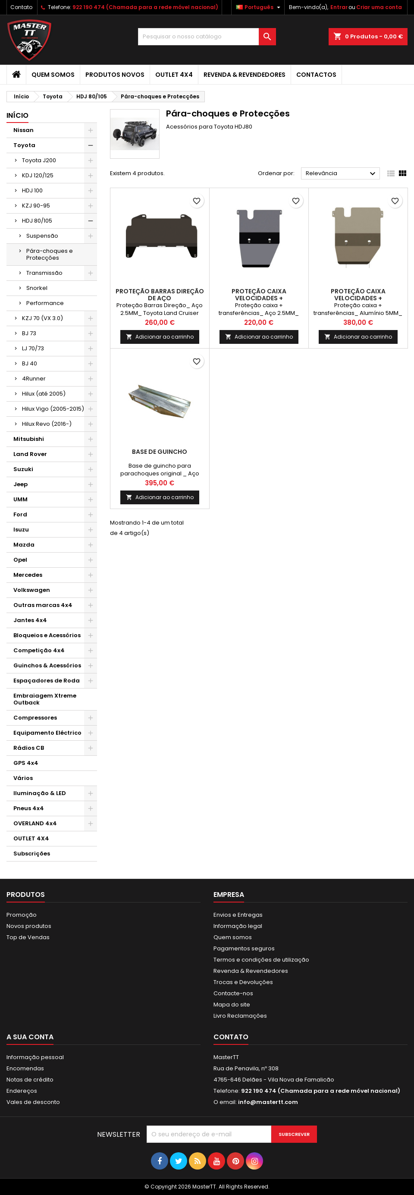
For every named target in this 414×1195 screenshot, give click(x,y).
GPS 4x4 (25, 763)
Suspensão (42, 236)
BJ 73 (29, 333)
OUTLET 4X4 (174, 74)
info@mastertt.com (268, 1102)
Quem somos (53, 74)
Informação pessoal (35, 1057)
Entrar (339, 7)
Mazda (23, 545)
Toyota (24, 145)
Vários (23, 778)
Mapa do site (231, 1004)
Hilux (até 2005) (44, 394)
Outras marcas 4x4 (42, 605)
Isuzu (21, 529)
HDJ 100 (32, 190)
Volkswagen (31, 590)
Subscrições (31, 853)
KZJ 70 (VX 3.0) (42, 318)
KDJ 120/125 (37, 175)
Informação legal (237, 926)
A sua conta (29, 1037)
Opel (20, 560)
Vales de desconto (33, 1102)
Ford (20, 514)
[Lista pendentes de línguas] (259, 7)
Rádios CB (28, 748)
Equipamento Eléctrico (47, 733)
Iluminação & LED (39, 793)
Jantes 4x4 (30, 620)
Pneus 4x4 (28, 808)
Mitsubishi (28, 439)
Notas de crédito (29, 1080)
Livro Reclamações (240, 1016)
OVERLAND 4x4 (35, 823)
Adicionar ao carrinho (160, 336)
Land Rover (30, 454)
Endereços (21, 1091)
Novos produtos (28, 926)
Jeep (20, 484)
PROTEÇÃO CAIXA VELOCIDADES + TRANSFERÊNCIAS (259, 298)
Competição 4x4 (39, 650)
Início (17, 115)
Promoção (21, 915)
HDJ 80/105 (37, 221)
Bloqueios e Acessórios (47, 635)
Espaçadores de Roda (46, 680)
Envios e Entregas (238, 915)
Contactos (316, 74)
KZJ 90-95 (36, 205)
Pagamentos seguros (244, 948)
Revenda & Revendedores (244, 74)
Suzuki (23, 469)
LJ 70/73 (33, 348)
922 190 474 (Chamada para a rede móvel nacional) (145, 7)
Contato (21, 7)
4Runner (34, 378)
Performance (45, 303)
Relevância (342, 174)
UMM (20, 499)
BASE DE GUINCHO (159, 451)
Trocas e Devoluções (243, 982)
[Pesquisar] (207, 36)
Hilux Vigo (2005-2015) (53, 409)
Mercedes (27, 575)
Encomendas (25, 1068)
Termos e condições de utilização (261, 960)
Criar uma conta (379, 7)
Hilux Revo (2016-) (47, 424)
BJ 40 (29, 363)
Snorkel (36, 288)
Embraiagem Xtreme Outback (44, 699)
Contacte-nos (233, 993)
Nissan (23, 130)
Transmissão (44, 273)
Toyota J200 (39, 160)
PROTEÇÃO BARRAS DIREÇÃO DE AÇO (160, 294)
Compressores (35, 718)
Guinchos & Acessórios (47, 665)
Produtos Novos (114, 74)
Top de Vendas (28, 937)
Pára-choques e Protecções (49, 254)
